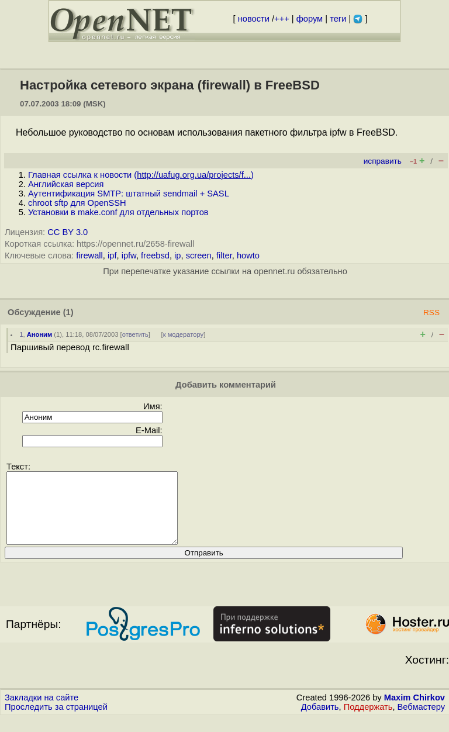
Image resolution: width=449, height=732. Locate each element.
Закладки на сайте (41, 711)
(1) (68, 312)
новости (254, 18)
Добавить (320, 721)
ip (177, 255)
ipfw (129, 255)
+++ (281, 18)
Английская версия (65, 184)
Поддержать (368, 721)
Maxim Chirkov (414, 711)
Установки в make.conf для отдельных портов (118, 212)
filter (224, 255)
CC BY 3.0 (67, 232)
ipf (112, 255)
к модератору (183, 334)
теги (338, 18)
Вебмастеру (421, 721)
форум (309, 18)
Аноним (40, 334)
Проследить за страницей (56, 721)
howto (248, 255)
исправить (383, 161)
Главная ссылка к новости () (141, 174)
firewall (89, 255)
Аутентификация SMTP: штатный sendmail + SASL (128, 193)
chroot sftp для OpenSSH (77, 203)
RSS (431, 312)
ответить (135, 334)
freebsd (155, 255)
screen (199, 255)
